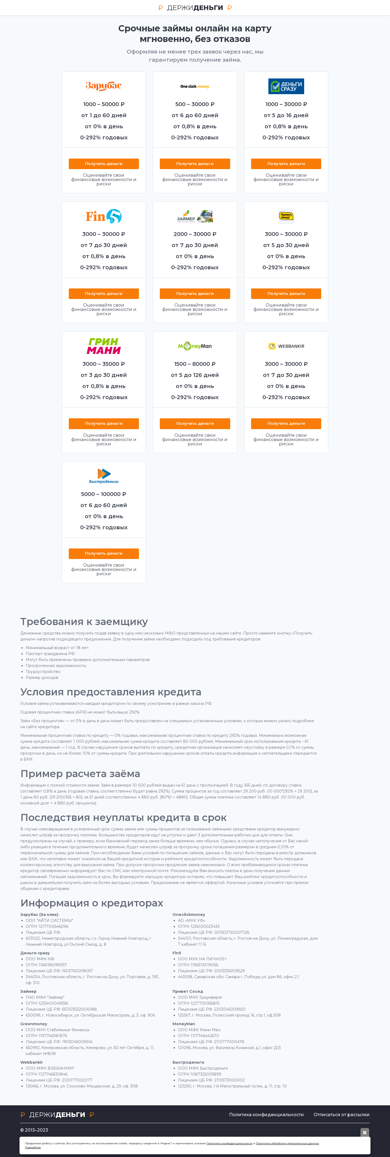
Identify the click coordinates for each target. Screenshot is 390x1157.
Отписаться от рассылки (342, 1114)
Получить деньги (103, 163)
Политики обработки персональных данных (287, 1143)
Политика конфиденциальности (264, 1114)
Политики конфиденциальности (229, 1143)
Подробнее (33, 1147)
